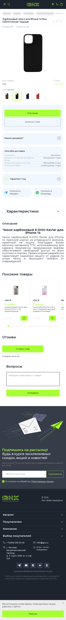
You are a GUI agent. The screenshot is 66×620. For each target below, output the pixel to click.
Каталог (8, 514)
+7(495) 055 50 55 (15, 542)
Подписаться (55, 474)
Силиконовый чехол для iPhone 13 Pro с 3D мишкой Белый (16, 309)
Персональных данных (42, 481)
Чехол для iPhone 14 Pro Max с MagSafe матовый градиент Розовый (44, 309)
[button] (8, 326)
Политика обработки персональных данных (33, 571)
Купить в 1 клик (32, 122)
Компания (10, 528)
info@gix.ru (42, 542)
